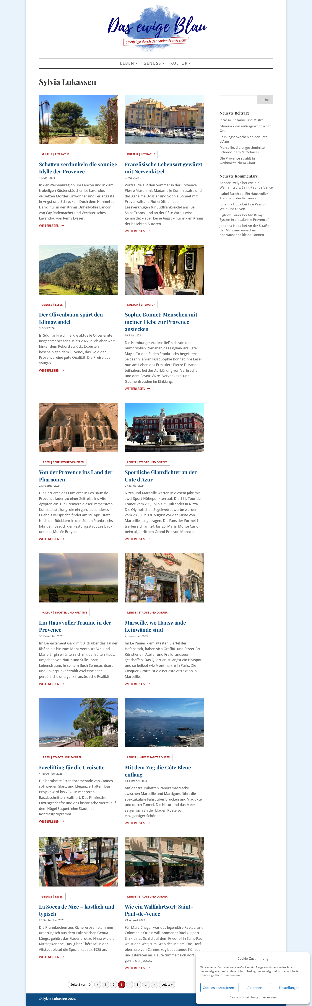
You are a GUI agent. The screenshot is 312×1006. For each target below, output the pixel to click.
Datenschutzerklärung (243, 997)
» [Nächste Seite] (154, 984)
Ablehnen (254, 987)
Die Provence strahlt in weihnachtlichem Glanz (237, 160)
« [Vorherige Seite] (97, 984)
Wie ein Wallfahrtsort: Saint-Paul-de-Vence (159, 910)
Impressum (269, 997)
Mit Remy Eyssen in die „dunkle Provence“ (244, 217)
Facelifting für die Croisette (71, 767)
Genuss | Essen (52, 305)
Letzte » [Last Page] (167, 984)
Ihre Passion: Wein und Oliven (243, 206)
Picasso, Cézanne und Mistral (242, 120)
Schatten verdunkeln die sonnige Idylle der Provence (78, 168)
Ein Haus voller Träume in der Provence (244, 195)
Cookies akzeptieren (218, 987)
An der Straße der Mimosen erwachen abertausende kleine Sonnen (244, 230)
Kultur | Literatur (55, 154)
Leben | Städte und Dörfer (147, 462)
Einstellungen (289, 987)
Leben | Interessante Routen (148, 757)
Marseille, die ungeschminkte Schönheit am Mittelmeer (242, 149)
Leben (127, 63)
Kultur (179, 63)
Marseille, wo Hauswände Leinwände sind (155, 626)
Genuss (152, 63)
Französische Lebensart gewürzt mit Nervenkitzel (163, 168)
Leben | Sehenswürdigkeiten (62, 462)
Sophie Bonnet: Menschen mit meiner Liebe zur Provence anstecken (161, 321)
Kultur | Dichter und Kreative (64, 612)
